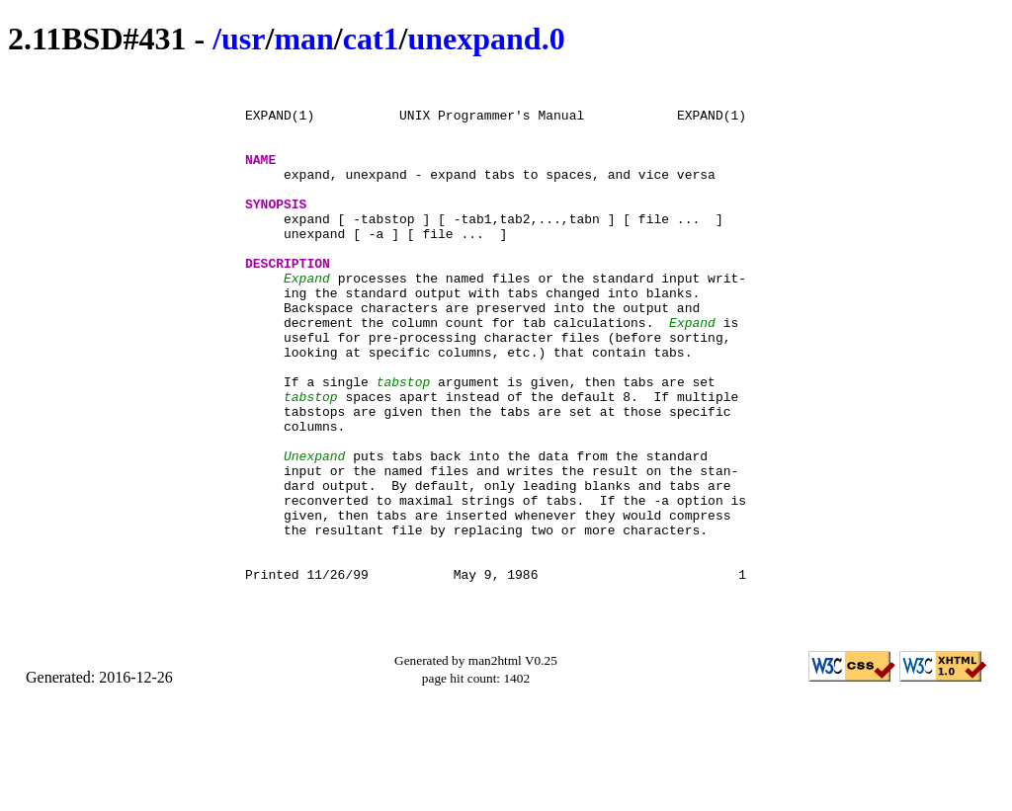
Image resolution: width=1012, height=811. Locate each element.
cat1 (371, 38)
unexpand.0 (485, 38)
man (303, 38)
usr (243, 38)
